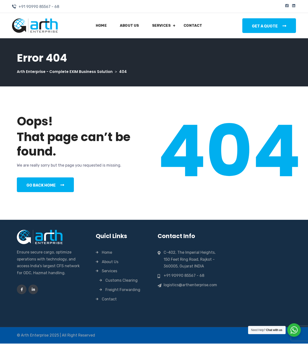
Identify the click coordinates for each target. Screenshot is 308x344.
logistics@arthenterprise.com (190, 285)
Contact (193, 25)
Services (161, 25)
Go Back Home (45, 185)
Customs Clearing (121, 281)
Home (101, 25)
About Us (129, 25)
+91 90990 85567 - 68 (39, 6)
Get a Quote (269, 26)
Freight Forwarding (122, 290)
